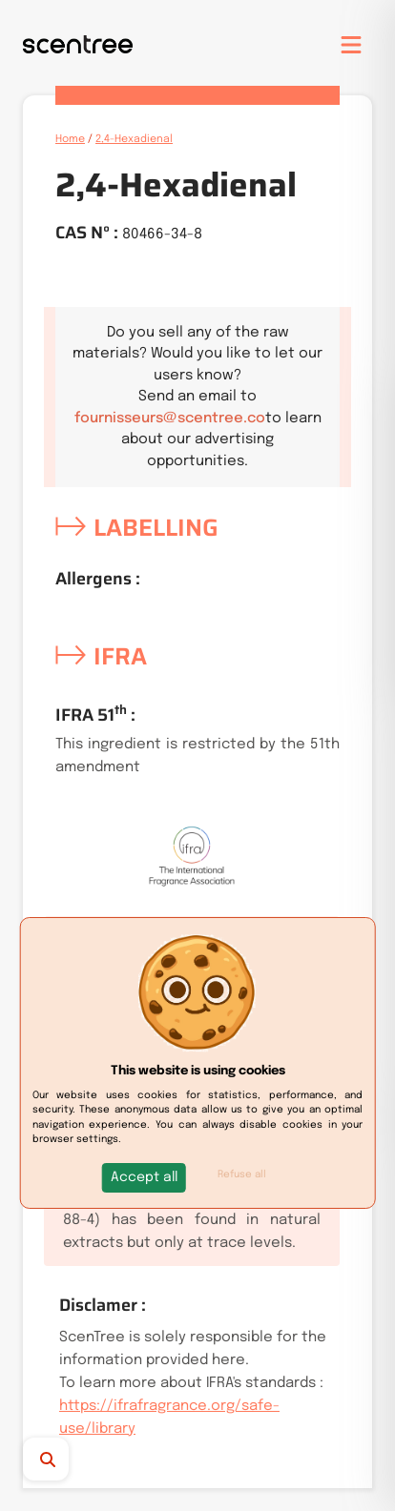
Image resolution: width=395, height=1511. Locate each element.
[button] (144, 1178)
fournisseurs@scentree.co (169, 418)
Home (70, 139)
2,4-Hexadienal (134, 139)
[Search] (61, 1459)
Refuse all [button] (242, 1174)
